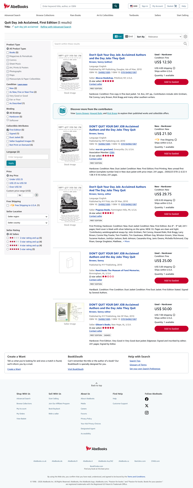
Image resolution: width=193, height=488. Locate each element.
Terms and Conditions (136, 476)
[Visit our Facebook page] (147, 399)
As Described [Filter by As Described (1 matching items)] (15, 103)
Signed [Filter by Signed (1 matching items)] (12, 133)
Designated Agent (88, 429)
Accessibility (86, 434)
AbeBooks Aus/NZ (105, 461)
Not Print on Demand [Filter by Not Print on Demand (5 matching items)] (19, 145)
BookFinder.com (96, 467)
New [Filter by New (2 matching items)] (11, 88)
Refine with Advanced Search (56, 26)
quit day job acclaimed (26, 26)
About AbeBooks (87, 399)
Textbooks (134, 15)
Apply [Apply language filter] (11, 163)
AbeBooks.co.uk (39, 461)
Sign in (145, 6)
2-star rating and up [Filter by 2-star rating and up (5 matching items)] (25, 238)
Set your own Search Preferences (145, 368)
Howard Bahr (96, 113)
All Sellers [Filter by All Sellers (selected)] (14, 234)
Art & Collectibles (105, 15)
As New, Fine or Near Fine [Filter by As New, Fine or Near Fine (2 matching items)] (21, 92)
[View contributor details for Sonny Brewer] (100, 62)
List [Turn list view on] (118, 36)
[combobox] (76, 6)
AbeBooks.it (88, 461)
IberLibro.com (140, 461)
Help (184, 6)
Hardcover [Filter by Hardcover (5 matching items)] (14, 116)
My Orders (21, 413)
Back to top (96, 385)
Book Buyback (54, 408)
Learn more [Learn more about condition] (22, 84)
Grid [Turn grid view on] (129, 36)
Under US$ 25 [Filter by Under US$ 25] (14, 179)
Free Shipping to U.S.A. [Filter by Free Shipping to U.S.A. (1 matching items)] (23, 205)
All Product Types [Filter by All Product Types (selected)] (16, 48)
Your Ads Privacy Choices (91, 423)
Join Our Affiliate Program (59, 404)
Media (83, 404)
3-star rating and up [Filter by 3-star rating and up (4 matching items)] (25, 241)
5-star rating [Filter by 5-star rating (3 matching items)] (22, 249)
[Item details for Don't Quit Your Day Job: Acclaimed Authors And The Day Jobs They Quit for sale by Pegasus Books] (70, 204)
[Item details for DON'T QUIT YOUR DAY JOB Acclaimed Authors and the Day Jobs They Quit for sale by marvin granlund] (70, 143)
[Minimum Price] (12, 195)
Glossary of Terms (138, 365)
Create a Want (14, 369)
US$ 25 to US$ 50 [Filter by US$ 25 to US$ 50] (16, 183)
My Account (157, 6)
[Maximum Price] (27, 195)
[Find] (115, 6)
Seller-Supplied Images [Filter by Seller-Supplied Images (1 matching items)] (20, 141)
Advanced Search (12, 15)
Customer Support (120, 404)
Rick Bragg (112, 113)
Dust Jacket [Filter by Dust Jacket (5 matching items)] (14, 137)
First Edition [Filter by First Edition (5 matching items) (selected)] (15, 130)
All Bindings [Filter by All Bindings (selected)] (14, 112)
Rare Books (75, 15)
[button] (185, 43)
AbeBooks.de (57, 461)
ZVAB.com (155, 461)
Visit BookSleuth (76, 369)
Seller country (14, 223)
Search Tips (135, 361)
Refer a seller (54, 413)
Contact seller (95, 84)
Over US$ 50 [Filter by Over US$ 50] (14, 186)
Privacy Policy (86, 418)
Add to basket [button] (171, 82)
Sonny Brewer (82, 113)
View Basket (21, 418)
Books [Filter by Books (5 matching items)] (12, 52)
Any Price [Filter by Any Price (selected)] (12, 175)
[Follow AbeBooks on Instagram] (147, 413)
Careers (84, 408)
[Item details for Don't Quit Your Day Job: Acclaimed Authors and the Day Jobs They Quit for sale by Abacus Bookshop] (70, 72)
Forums (84, 413)
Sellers (158, 15)
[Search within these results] (120, 43)
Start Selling (182, 15)
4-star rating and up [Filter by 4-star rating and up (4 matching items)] (25, 245)
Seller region (13, 216)
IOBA (111, 152)
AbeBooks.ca (124, 461)
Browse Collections (45, 15)
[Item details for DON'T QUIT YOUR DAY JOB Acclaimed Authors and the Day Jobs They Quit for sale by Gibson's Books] (70, 312)
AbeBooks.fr (73, 461)
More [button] (127, 241)
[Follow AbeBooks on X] (147, 406)
